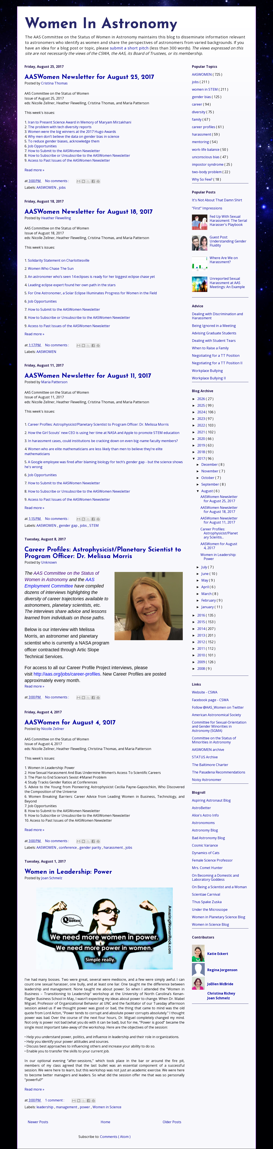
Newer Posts (38, 1122)
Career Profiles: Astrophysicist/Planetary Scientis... (219, 533)
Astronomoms (203, 822)
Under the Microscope (210, 909)
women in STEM (205, 89)
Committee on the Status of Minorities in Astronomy (214, 740)
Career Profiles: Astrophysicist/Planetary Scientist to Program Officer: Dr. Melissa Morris (98, 424)
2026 (201, 398)
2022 (201, 425)
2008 (201, 668)
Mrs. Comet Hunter (207, 867)
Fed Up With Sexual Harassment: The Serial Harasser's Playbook (228, 220)
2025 (201, 405)
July (204, 567)
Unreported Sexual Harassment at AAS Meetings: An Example (227, 282)
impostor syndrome (208, 164)
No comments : (57, 180)
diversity (199, 112)
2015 (201, 621)
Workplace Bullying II (209, 378)
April (205, 587)
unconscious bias (206, 157)
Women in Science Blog (210, 924)
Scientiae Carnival (206, 894)
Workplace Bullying (207, 370)
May (205, 580)
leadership (45, 1107)
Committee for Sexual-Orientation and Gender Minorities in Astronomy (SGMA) (219, 726)
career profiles (204, 127)
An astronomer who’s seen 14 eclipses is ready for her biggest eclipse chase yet (91, 276)
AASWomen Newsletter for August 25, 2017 (89, 77)
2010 (201, 655)
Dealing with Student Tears (214, 340)
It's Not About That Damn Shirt (217, 200)
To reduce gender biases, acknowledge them (63, 141)
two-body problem (207, 172)
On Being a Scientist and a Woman (219, 887)
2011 (201, 648)
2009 (201, 662)
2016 (201, 615)
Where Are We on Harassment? (224, 259)
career (197, 104)
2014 (201, 628)
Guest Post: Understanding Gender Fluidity (228, 241)
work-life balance (206, 149)
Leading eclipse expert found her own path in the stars (72, 285)
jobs (62, 187)
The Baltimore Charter (210, 764)
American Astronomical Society (216, 714)
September (210, 484)
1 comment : (55, 1100)
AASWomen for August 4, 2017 (70, 723)
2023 (201, 418)
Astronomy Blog (205, 830)
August (207, 491)
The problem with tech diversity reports (59, 127)
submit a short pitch (129, 48)
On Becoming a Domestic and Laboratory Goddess (215, 877)
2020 (201, 438)
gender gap (68, 525)
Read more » (34, 170)
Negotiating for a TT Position (216, 355)
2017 (201, 458)
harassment (114, 847)
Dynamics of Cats (205, 852)
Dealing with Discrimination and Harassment (217, 316)
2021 (201, 432)
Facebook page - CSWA (210, 700)
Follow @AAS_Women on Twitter (218, 707)
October (208, 477)
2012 (201, 642)
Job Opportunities (42, 146)
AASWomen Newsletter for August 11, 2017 (88, 376)
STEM (94, 525)
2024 (201, 412)
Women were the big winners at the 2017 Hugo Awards (72, 131)
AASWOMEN (46, 187)
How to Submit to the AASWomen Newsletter (64, 150)
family (197, 119)
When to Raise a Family (210, 348)
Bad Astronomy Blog (208, 838)
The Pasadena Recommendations (218, 772)
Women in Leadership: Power (68, 872)
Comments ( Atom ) (115, 1136)
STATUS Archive (205, 757)
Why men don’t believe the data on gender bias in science (73, 136)
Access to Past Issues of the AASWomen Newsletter (69, 160)
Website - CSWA (204, 692)
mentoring (201, 141)
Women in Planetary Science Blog (218, 917)
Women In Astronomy (101, 24)
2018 (201, 452)
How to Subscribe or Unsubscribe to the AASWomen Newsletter (79, 155)
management (67, 1107)
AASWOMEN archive (208, 749)
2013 (201, 635)
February (209, 600)
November (210, 471)
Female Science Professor (212, 860)
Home (105, 1122)
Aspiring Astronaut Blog (211, 800)
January (208, 607)
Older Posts (172, 1122)
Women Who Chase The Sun (51, 268)
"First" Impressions (207, 208)
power (85, 1107)
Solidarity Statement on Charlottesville (58, 260)
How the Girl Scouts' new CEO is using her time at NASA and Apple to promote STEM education (103, 432)
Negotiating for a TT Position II (217, 363)
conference (68, 847)
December (210, 464)
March (206, 593)
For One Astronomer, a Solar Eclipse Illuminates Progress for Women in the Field (92, 293)
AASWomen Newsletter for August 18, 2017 (89, 212)
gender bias (202, 96)
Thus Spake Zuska (207, 901)
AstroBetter (201, 807)
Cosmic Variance (205, 845)
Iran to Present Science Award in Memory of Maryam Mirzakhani (79, 122)
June (205, 573)
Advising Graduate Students (214, 333)
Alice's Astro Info (205, 815)
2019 (201, 445)
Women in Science (107, 1107)
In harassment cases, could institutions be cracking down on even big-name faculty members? (103, 440)
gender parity (90, 847)
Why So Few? (202, 179)
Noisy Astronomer (206, 779)
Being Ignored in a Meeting (214, 325)
